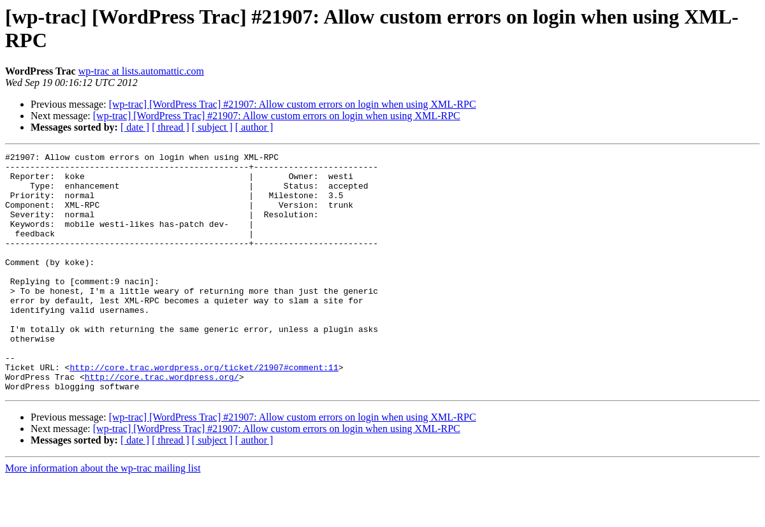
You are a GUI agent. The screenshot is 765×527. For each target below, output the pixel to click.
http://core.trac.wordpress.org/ (162, 422)
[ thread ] (170, 127)
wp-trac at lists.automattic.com (141, 71)
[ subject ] (212, 127)
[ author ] (254, 127)
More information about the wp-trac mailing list (103, 515)
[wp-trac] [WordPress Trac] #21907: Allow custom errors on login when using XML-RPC (292, 104)
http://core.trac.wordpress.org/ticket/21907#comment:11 (203, 411)
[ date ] (134, 127)
